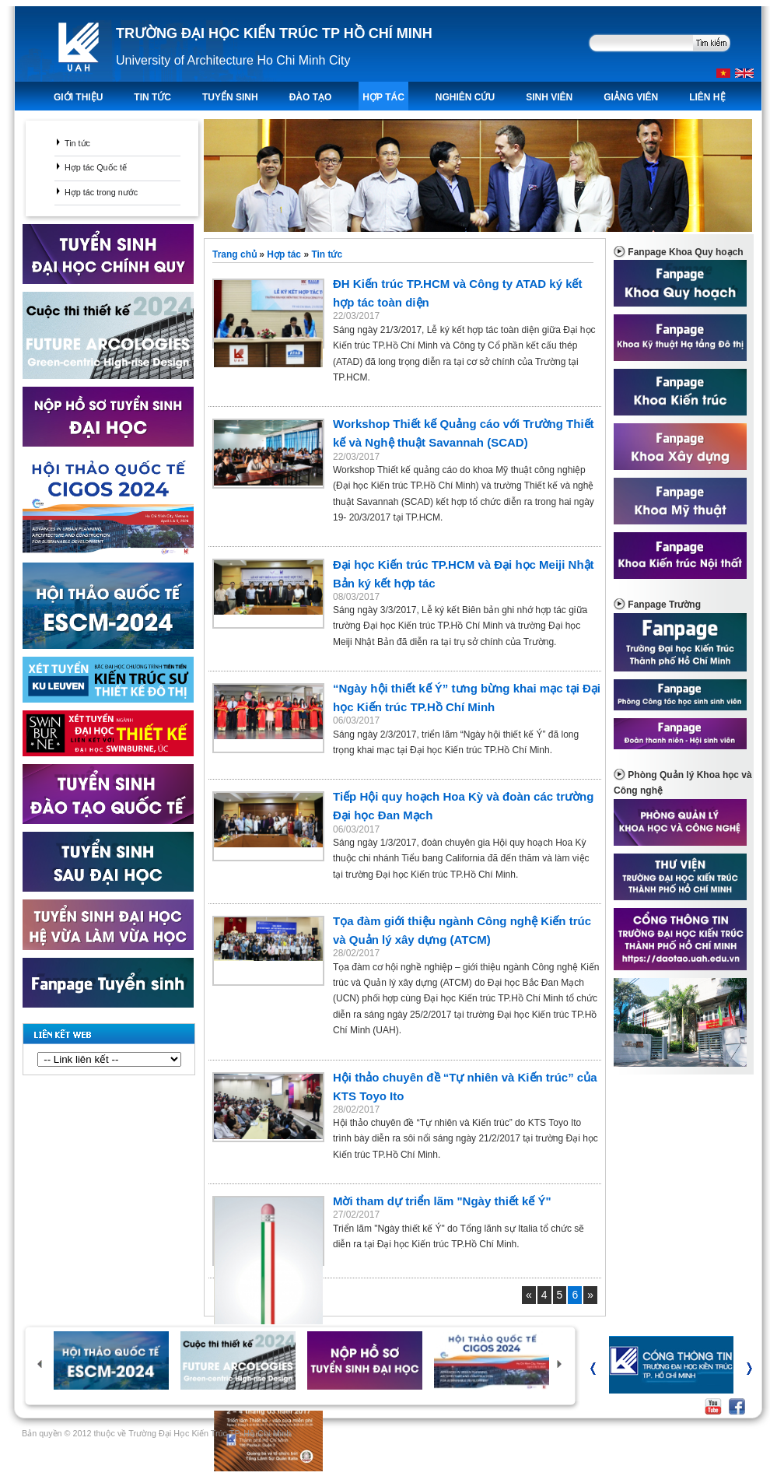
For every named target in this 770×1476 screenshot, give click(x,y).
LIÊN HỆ (707, 97)
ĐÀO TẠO (310, 97)
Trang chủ (235, 254)
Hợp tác (383, 97)
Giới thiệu (78, 97)
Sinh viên (549, 97)
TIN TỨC (152, 97)
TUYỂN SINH (230, 97)
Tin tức (77, 143)
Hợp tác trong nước (101, 192)
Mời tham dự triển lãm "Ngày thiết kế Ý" (442, 1201)
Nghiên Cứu (465, 97)
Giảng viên (631, 97)
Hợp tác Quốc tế (96, 167)
